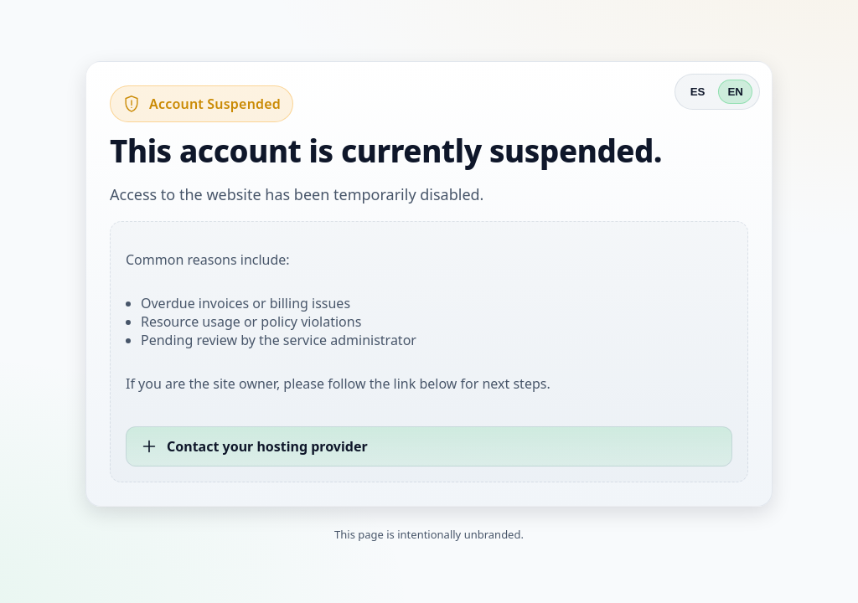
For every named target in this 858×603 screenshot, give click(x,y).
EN (735, 91)
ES (698, 91)
